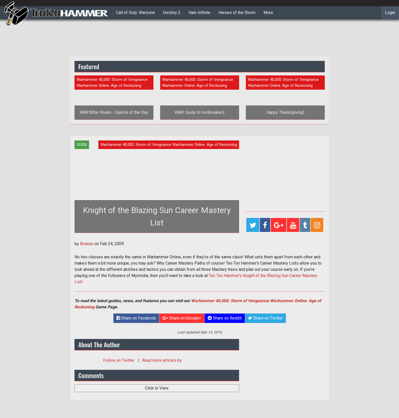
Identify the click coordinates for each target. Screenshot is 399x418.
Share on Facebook (136, 318)
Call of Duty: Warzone (135, 12)
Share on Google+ (182, 318)
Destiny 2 (171, 12)
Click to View (156, 388)
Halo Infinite (199, 12)
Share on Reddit (225, 318)
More (268, 12)
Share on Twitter (265, 318)
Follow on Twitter (119, 360)
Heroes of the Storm (236, 12)
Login (390, 12)
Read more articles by (162, 360)
